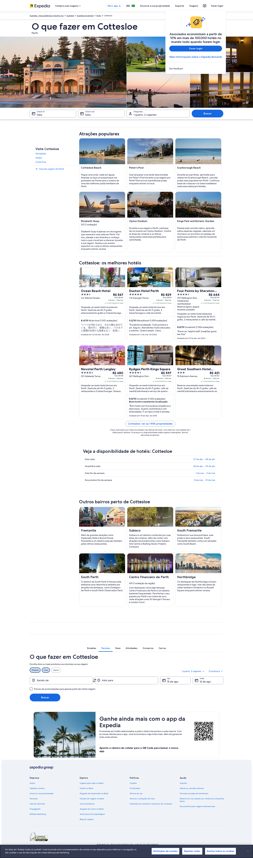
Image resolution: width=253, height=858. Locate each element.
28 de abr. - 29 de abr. (204, 466)
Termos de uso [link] (136, 793)
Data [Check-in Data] (39, 114)
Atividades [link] (40, 153)
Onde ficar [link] (40, 162)
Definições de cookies (165, 851)
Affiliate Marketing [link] (38, 814)
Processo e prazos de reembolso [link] (194, 793)
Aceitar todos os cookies (220, 851)
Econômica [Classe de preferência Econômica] (216, 671)
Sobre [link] (32, 783)
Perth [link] (98, 15)
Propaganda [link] (35, 809)
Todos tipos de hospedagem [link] (92, 814)
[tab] (92, 648)
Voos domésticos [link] (87, 804)
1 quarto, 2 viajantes (193, 671)
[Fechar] (247, 850)
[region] (126, 851)
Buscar (208, 113)
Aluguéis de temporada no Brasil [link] (94, 793)
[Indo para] (126, 680)
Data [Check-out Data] (88, 114)
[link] (195, 68)
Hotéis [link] (38, 157)
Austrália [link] (70, 15)
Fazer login (217, 5)
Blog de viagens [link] (87, 819)
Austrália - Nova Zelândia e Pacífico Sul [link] (47, 15)
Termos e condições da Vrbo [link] (142, 798)
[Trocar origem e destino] (94, 680)
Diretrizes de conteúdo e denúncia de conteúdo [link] (151, 804)
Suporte (179, 5)
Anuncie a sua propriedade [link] (42, 793)
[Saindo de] (61, 680)
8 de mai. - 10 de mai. (205, 480)
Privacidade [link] (135, 788)
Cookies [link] (133, 783)
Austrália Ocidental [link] (85, 15)
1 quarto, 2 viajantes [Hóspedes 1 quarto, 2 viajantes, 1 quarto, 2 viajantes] (145, 114)
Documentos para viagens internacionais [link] (197, 806)
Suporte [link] (183, 783)
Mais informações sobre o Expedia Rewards (195, 56)
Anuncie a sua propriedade (155, 5)
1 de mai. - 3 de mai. (206, 473)
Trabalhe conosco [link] (37, 788)
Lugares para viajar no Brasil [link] (91, 783)
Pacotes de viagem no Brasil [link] (92, 798)
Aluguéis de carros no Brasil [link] (92, 809)
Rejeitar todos (192, 851)
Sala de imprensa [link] (37, 804)
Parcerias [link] (33, 798)
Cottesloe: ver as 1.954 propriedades (150, 423)
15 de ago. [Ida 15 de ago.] (173, 681)
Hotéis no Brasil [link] (86, 788)
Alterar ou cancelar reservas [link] (192, 788)
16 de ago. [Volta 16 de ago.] (206, 681)
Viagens (193, 5)
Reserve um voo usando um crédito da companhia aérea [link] (202, 800)
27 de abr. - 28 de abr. (204, 459)
